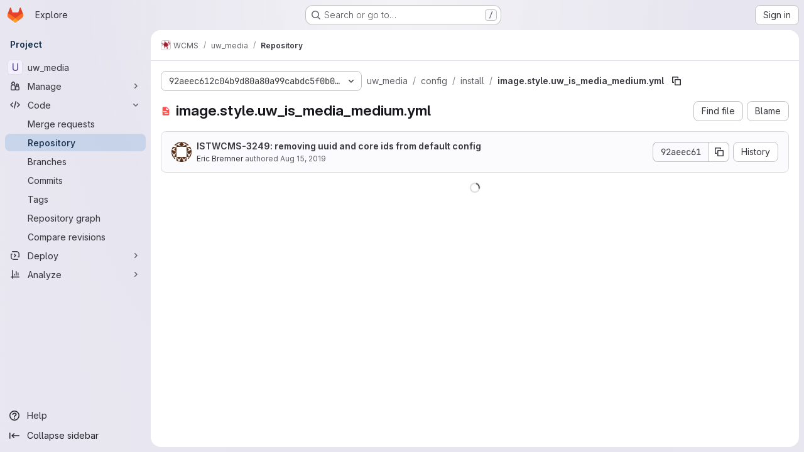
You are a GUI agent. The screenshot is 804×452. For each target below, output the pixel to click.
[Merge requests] (75, 123)
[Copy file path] (676, 81)
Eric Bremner (220, 158)
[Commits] (75, 180)
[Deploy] (75, 255)
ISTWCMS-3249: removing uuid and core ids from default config (339, 146)
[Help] (75, 415)
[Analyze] (75, 274)
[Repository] (75, 142)
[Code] (75, 105)
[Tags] (75, 199)
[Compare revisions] (75, 236)
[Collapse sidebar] (75, 435)
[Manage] (75, 86)
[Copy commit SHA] (719, 152)
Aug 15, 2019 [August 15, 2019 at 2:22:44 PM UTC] (303, 158)
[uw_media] (75, 67)
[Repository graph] (75, 218)
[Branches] (75, 161)
